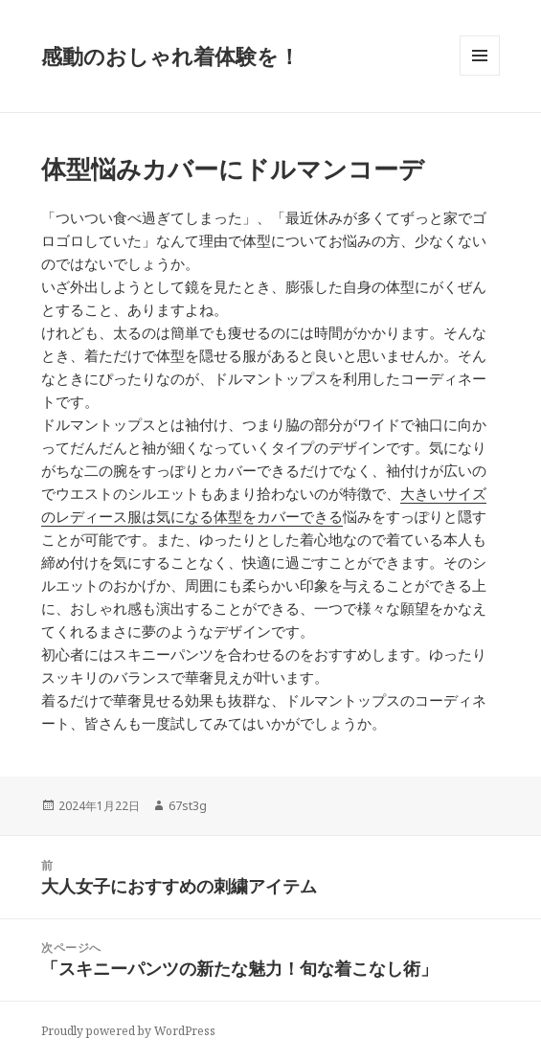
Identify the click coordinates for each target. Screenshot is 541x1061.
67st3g (188, 806)
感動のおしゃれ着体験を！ (170, 55)
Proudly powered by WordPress (128, 1031)
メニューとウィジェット (479, 75)
